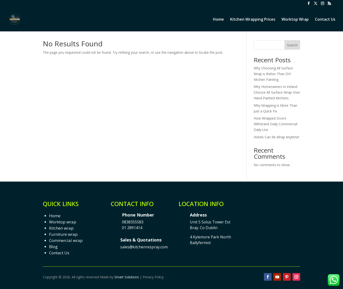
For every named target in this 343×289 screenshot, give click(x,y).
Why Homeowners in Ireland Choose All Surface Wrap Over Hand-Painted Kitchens (277, 92)
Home (218, 20)
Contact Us (325, 20)
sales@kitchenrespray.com (144, 247)
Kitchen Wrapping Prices (252, 20)
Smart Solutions (126, 277)
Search (292, 45)
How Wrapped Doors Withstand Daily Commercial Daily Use (275, 124)
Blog (53, 246)
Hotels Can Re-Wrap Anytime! (276, 137)
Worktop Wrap (295, 20)
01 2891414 (132, 227)
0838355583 (132, 222)
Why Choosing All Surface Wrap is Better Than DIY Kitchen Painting (273, 74)
